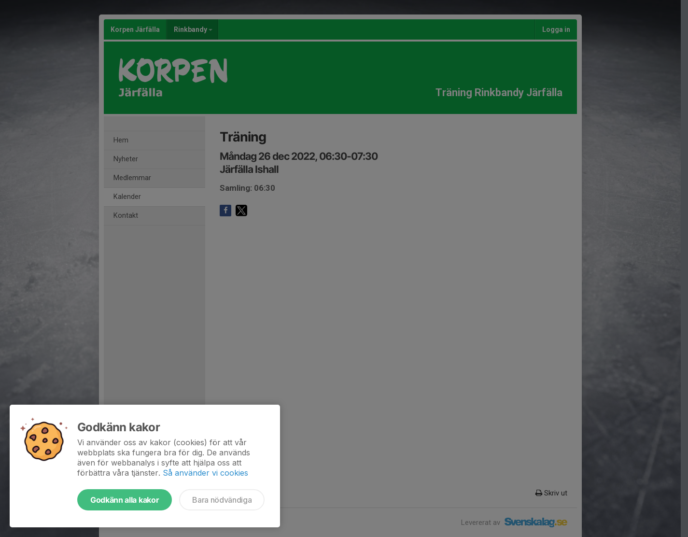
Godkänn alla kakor (124, 500)
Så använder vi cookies (205, 473)
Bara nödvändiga (222, 500)
